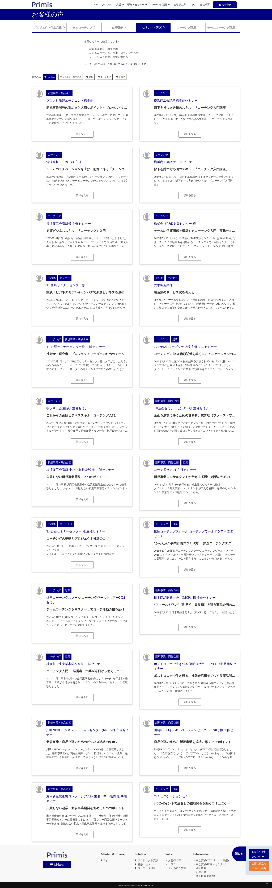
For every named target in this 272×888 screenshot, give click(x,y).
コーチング (104, 77)
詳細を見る (82, 134)
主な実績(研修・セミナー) (209, 864)
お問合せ (225, 4)
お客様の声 (180, 4)
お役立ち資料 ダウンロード (259, 852)
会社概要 (205, 4)
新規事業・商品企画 (70, 77)
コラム (193, 4)
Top (104, 860)
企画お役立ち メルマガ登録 (259, 864)
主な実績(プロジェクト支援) (211, 860)
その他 (120, 77)
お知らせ (199, 872)
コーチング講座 (160, 4)
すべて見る (49, 77)
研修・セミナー (137, 4)
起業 (89, 77)
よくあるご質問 (175, 868)
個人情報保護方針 (205, 876)
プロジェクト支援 (113, 4)
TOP (96, 4)
